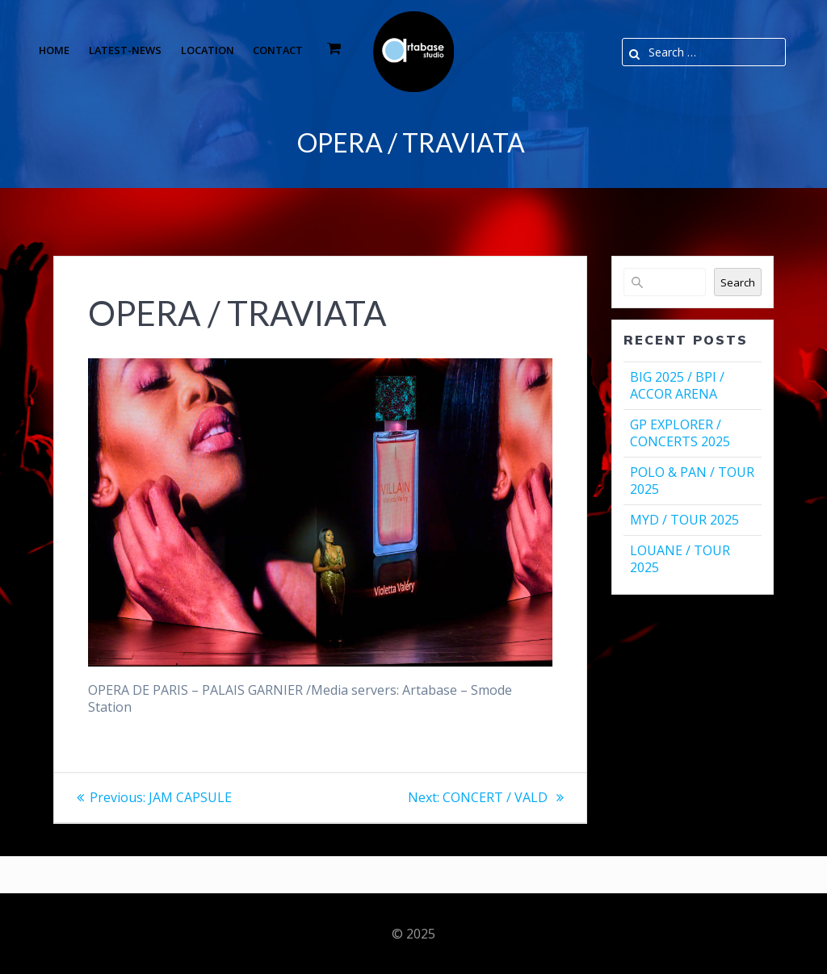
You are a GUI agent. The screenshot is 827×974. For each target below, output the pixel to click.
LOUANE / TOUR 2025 (680, 558)
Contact (278, 50)
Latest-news (125, 50)
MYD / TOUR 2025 (684, 520)
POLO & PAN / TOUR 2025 (692, 480)
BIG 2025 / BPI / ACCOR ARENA (677, 385)
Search (737, 282)
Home (54, 50)
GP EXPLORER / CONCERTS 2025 (680, 433)
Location (207, 50)
